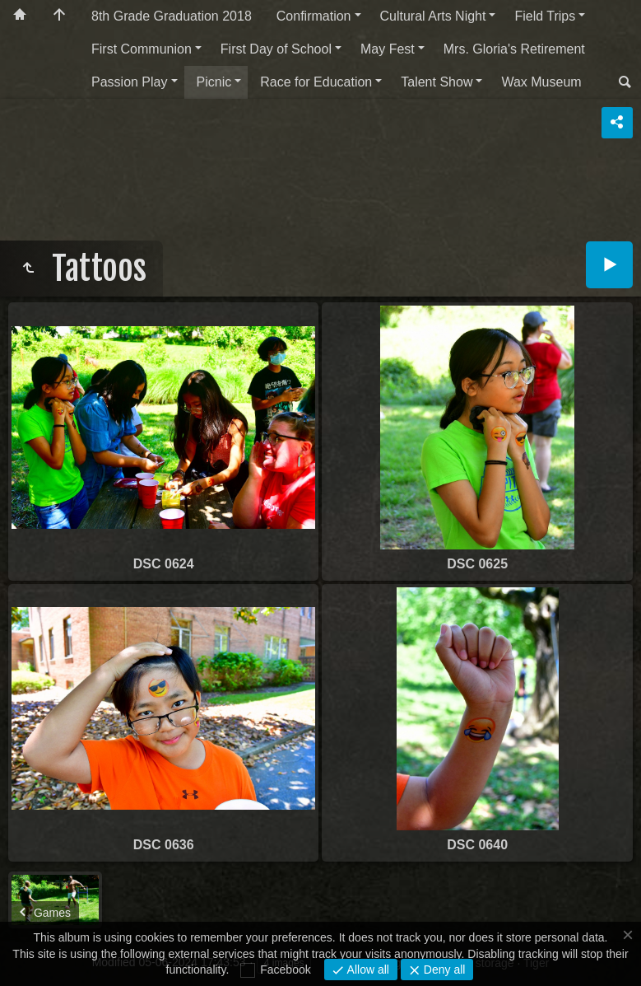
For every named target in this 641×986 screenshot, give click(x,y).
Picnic (214, 82)
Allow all (366, 969)
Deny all (442, 969)
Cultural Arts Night (433, 16)
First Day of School (276, 49)
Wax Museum (541, 82)
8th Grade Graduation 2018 (171, 16)
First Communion (141, 49)
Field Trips (544, 16)
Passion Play (129, 82)
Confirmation (313, 16)
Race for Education (316, 82)
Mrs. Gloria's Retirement (514, 49)
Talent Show (436, 82)
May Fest (387, 49)
